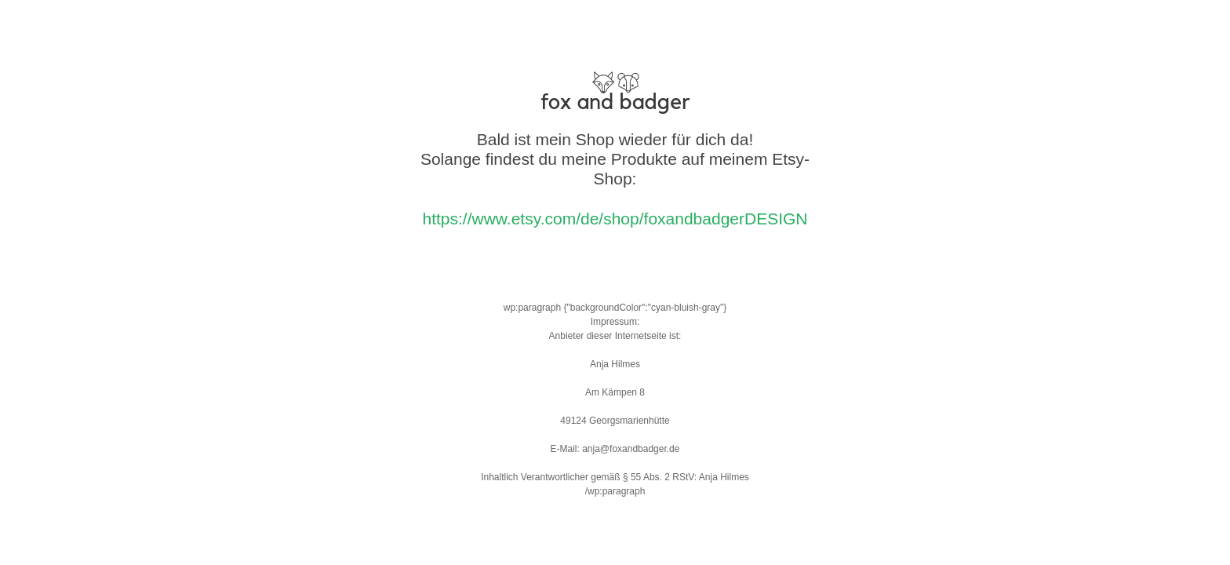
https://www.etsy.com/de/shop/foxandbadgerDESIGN (614, 219)
